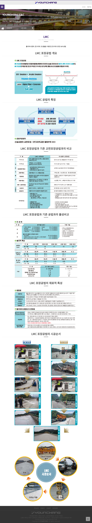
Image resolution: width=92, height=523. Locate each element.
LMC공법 (23, 28)
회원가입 (89, 7)
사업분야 (42, 508)
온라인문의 (55, 508)
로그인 (83, 7)
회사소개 (36, 508)
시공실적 (48, 508)
